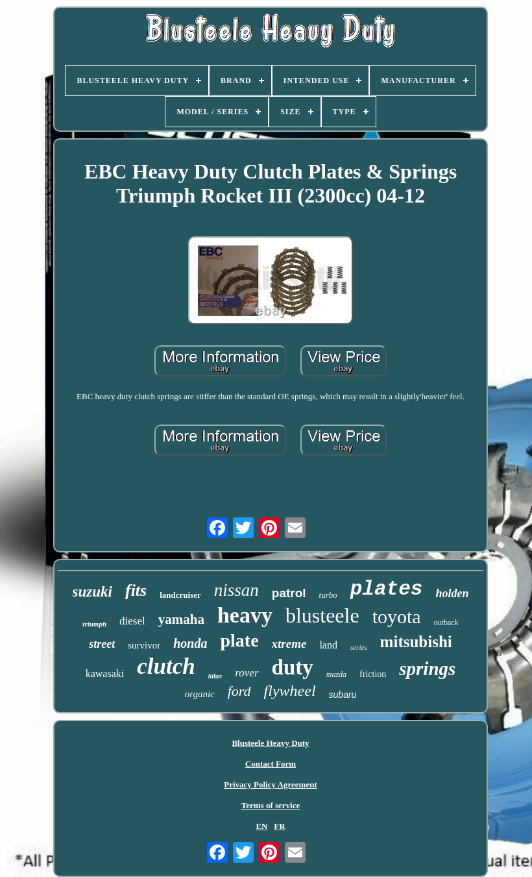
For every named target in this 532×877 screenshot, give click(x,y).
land (328, 644)
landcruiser (180, 595)
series (358, 647)
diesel (132, 621)
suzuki (92, 592)
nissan (236, 590)
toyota (396, 616)
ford (239, 691)
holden (451, 593)
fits (136, 590)
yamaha (181, 619)
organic (200, 694)
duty (292, 667)
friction (372, 674)
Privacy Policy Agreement (270, 784)
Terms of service (270, 805)
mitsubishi (416, 641)
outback (446, 622)
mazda (336, 674)
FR (279, 826)
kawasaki (105, 673)
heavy (244, 615)
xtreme (289, 643)
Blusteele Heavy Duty (270, 743)
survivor (144, 645)
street (102, 643)
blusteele (322, 615)
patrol (289, 593)
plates (386, 589)
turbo (328, 595)
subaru (343, 694)
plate (239, 640)
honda (190, 643)
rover (246, 673)
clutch (166, 666)
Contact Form (270, 764)
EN (261, 826)
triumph (94, 624)
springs (427, 668)
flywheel (290, 690)
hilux (215, 676)
